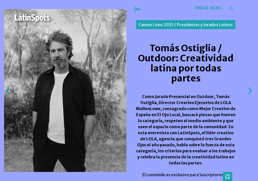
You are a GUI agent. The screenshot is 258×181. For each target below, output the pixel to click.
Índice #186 (208, 8)
